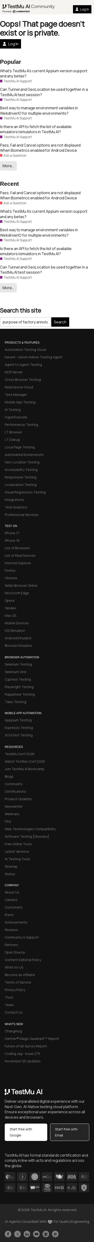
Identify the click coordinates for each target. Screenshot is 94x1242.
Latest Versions (17, 851)
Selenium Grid (15, 672)
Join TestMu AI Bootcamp (24, 769)
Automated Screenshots (24, 454)
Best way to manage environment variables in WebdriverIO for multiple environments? (39, 110)
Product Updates (18, 799)
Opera (9, 600)
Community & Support (22, 937)
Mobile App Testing (20, 402)
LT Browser (13, 432)
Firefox (10, 570)
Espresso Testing (19, 727)
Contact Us (14, 1012)
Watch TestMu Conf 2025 (25, 761)
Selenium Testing (18, 664)
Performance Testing (21, 424)
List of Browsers (17, 548)
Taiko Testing (15, 702)
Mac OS (10, 615)
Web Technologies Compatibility (30, 829)
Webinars (12, 814)
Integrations (14, 499)
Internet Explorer (18, 563)
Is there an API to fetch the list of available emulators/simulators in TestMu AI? (36, 129)
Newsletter (14, 806)
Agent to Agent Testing (23, 364)
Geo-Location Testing (22, 462)
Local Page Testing (20, 447)
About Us (12, 892)
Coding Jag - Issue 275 (22, 1053)
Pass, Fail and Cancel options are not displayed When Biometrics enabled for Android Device (40, 148)
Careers (11, 899)
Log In (82, 9)
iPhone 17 (12, 533)
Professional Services (21, 514)
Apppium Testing (18, 720)
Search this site (20, 310)
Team (9, 1005)
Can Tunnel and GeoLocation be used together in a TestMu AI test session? (44, 92)
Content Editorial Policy (23, 960)
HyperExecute (16, 417)
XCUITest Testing (19, 735)
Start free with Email (66, 1132)
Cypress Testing (18, 679)
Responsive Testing (20, 477)
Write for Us (14, 967)
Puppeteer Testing (20, 694)
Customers (13, 907)
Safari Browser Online (21, 585)
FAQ (8, 821)
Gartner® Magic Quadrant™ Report (32, 1038)
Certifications (15, 791)
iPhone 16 (12, 540)
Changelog (13, 1031)
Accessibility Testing (21, 469)
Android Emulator (18, 638)
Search (60, 322)
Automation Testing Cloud (25, 349)
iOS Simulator (15, 630)
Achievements (16, 922)
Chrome (11, 578)
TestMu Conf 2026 (19, 754)
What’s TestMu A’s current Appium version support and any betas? (43, 73)
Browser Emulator (18, 645)
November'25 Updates (23, 1061)
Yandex (10, 608)
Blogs (9, 776)
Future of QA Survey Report (26, 1046)
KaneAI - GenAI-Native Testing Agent (33, 357)
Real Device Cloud (19, 387)
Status (10, 874)
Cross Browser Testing (23, 379)
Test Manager (16, 394)
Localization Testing (21, 484)
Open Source (15, 952)
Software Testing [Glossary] (27, 836)
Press (9, 915)
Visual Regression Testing (25, 492)
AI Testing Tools (17, 859)
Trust (9, 997)
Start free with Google (21, 1132)
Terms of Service (18, 982)
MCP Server (14, 372)
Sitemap (11, 866)
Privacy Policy (15, 990)
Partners (11, 945)
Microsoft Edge (17, 593)
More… (8, 165)
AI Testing (13, 409)
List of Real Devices (20, 555)
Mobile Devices (17, 623)
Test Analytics (16, 507)
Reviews (11, 930)
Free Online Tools (18, 844)
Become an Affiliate (20, 975)
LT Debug (12, 439)
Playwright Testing (19, 687)
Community (13, 784)
